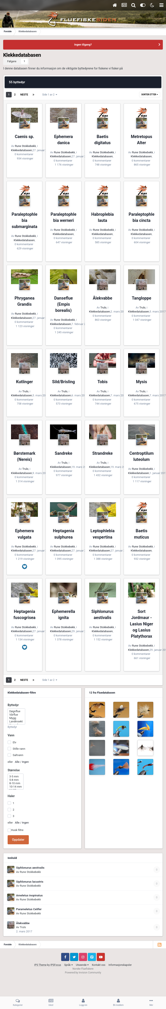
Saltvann (18, 755)
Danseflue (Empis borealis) (63, 304)
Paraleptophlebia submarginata (24, 220)
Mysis (141, 381)
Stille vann (19, 748)
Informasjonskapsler (120, 964)
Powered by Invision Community (83, 972)
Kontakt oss (98, 964)
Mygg (16, 718)
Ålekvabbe (102, 298)
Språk (68, 964)
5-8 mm (15, 780)
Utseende (82, 964)
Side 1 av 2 (49, 94)
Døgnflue (16, 711)
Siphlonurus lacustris (29, 881)
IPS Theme (40, 964)
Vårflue (16, 714)
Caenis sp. (24, 136)
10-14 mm (15, 786)
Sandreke (63, 453)
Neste (24, 94)
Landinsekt (16, 721)
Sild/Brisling (63, 381)
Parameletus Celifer (29, 909)
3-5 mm (15, 776)
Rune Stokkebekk (25, 146)
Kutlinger (24, 381)
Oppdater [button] (18, 839)
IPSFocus (55, 964)
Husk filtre (17, 830)
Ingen (25, 761)
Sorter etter (149, 94)
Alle (17, 761)
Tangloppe (141, 298)
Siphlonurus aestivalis (30, 867)
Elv (14, 742)
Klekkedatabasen (21, 150)
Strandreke (102, 453)
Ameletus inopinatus (29, 895)
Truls (103, 307)
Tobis (102, 381)
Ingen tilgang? (83, 44)
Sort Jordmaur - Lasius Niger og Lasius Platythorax (141, 624)
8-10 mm (15, 783)
